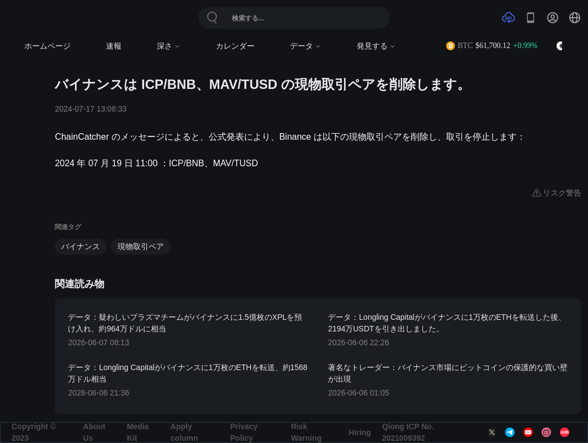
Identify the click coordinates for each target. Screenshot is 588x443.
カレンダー (235, 46)
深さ (169, 46)
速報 (113, 46)
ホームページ (47, 46)
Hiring (359, 432)
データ (305, 46)
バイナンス (80, 246)
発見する (376, 46)
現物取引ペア (141, 246)
